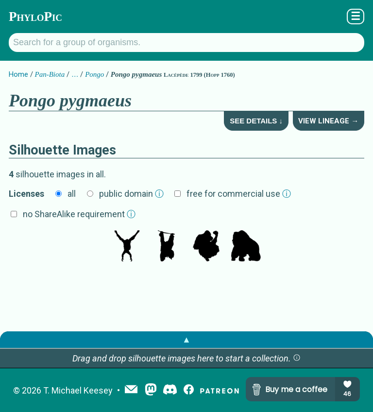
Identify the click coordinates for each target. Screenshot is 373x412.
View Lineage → (328, 121)
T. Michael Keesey (78, 390)
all (72, 194)
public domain (131, 194)
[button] (297, 358)
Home (18, 74)
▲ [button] (186, 339)
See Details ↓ (256, 121)
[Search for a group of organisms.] (186, 42)
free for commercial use (238, 194)
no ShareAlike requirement (79, 214)
